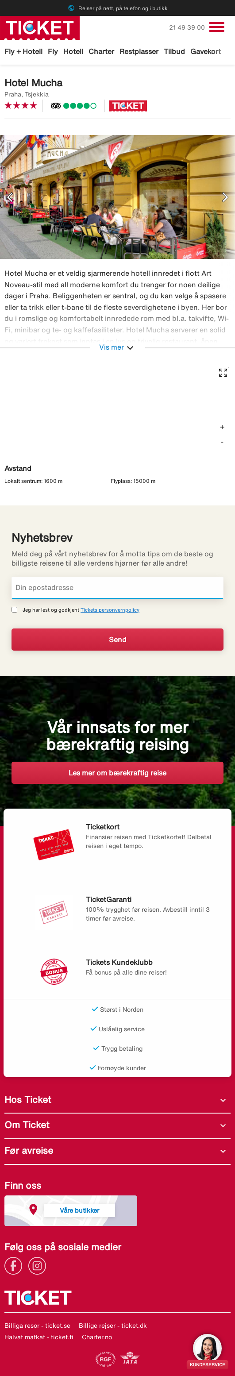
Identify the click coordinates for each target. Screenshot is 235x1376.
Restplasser (138, 51)
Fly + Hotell (23, 51)
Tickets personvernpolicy (110, 609)
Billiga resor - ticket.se (37, 1325)
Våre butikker (79, 1210)
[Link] (15, 1264)
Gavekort (205, 51)
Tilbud (174, 51)
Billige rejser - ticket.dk (113, 1325)
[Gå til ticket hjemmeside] (40, 27)
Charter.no (97, 1337)
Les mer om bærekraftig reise (117, 772)
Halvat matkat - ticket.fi (38, 1337)
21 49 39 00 (188, 27)
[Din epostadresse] (117, 588)
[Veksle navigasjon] (216, 27)
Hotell (73, 51)
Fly (53, 51)
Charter (101, 51)
